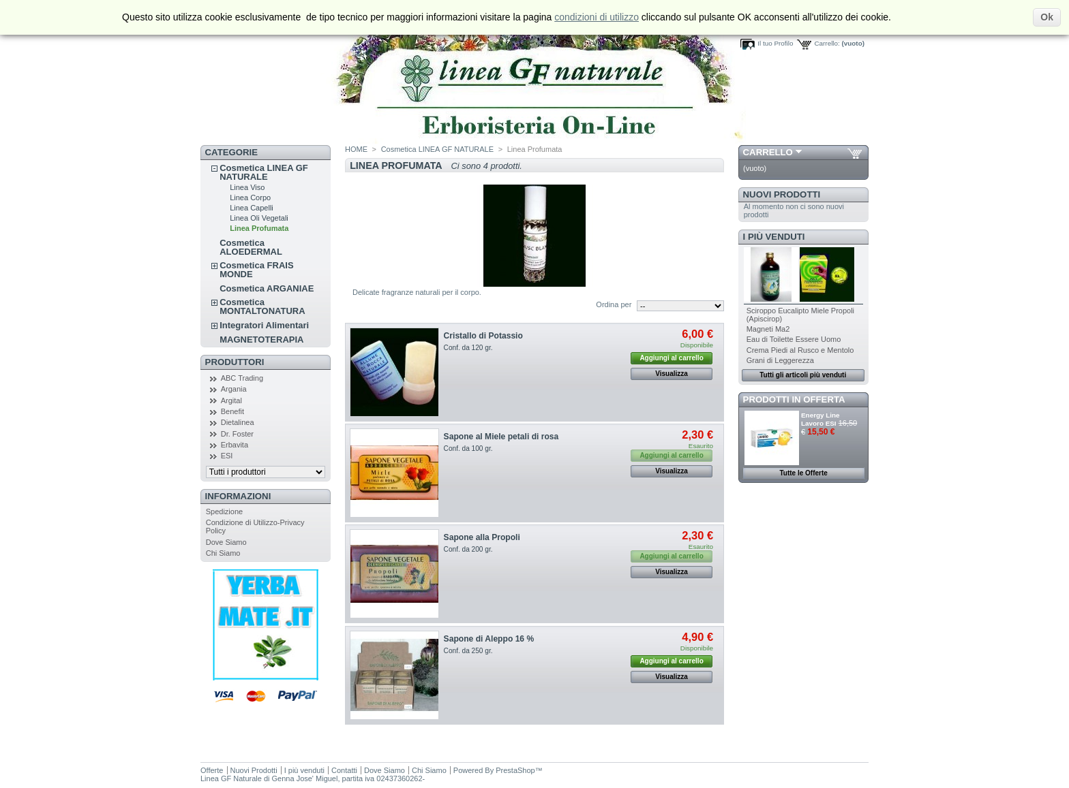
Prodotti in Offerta (794, 399)
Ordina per (613, 304)
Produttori (235, 362)
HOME (356, 149)
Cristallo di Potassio (483, 336)
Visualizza (671, 373)
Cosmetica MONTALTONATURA (262, 306)
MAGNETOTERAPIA (261, 339)
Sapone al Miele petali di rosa (501, 436)
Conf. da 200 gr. (468, 549)
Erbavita (234, 445)
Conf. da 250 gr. (468, 651)
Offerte (211, 770)
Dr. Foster (237, 434)
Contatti (344, 770)
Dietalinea (237, 422)
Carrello (768, 152)
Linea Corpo (250, 197)
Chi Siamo (223, 553)
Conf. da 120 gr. (468, 347)
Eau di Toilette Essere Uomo (794, 339)
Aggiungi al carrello (671, 358)
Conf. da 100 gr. (468, 448)
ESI (227, 456)
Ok (1046, 17)
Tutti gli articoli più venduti (802, 375)
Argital (231, 400)
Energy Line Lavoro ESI (820, 419)
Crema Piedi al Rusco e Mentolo (800, 350)
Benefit (232, 411)
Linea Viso (247, 187)
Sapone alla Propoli (482, 537)
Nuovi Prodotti (782, 194)
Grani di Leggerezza (780, 360)
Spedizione (224, 511)
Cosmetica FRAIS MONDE (256, 269)
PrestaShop (515, 770)
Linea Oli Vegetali (259, 218)
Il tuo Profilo (775, 43)
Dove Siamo (226, 542)
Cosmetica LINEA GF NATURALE (264, 172)
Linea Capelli (251, 208)
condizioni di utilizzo (596, 17)
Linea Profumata (259, 228)
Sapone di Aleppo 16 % (489, 639)
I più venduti (774, 237)
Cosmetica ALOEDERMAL (251, 247)
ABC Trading (242, 378)
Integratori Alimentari (264, 325)
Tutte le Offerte (803, 473)
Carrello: (826, 43)
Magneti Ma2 (768, 329)
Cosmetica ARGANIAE (267, 288)
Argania (234, 389)
